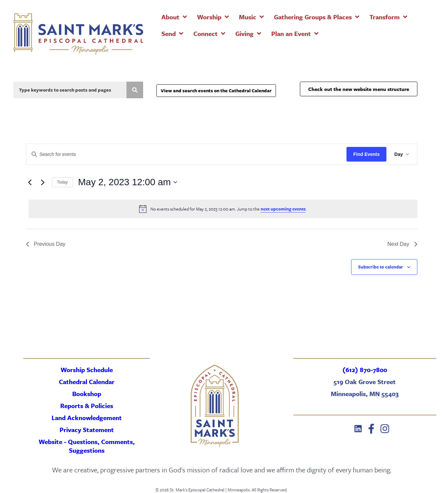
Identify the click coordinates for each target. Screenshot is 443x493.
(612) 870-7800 (364, 369)
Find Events (366, 154)
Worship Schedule (87, 369)
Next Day (402, 244)
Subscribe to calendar (380, 266)
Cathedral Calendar (86, 381)
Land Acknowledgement (87, 417)
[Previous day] (30, 182)
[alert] (223, 209)
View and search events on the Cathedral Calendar (216, 90)
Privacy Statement (87, 429)
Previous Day (46, 244)
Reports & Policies (86, 405)
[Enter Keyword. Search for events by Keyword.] (186, 154)
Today (62, 182)
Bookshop (86, 393)
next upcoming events (283, 209)
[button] (358, 428)
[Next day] (43, 182)
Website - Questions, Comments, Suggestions (87, 446)
